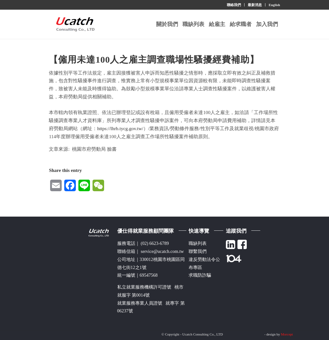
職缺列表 (198, 243)
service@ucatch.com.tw (162, 251)
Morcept (287, 334)
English (274, 5)
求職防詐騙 (200, 275)
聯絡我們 (234, 5)
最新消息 (255, 5)
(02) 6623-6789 (155, 243)
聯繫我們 (198, 251)
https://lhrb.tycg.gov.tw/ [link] (120, 128)
